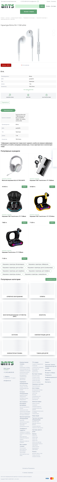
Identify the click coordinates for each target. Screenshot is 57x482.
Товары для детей (42, 353)
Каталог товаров (27, 12)
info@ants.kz (33, 1)
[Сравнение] (55, 160)
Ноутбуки (15, 335)
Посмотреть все (50, 279)
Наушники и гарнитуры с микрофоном (35, 274)
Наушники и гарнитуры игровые (12, 274)
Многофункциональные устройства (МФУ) (14, 315)
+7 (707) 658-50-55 (24, 1)
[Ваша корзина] (55, 151)
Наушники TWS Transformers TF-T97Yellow (42, 216)
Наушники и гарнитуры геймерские (38, 264)
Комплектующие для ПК (42, 335)
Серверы (42, 296)
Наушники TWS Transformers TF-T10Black (14, 216)
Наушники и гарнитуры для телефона (39, 271)
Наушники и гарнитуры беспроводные (13, 264)
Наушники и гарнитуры (6, 178)
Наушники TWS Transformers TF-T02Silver (42, 180)
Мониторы (42, 315)
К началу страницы (28, 472)
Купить (24, 186)
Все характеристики (28, 89)
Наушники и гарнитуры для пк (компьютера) (40, 267)
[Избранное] (55, 156)
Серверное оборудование (15, 296)
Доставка (53, 6)
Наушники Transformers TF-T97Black (12, 252)
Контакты (53, 1)
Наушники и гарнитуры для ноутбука (13, 267)
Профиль (48, 6)
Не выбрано (7, 369)
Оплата (48, 1)
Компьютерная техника (14, 353)
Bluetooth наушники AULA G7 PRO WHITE (13, 180)
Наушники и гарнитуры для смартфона (13, 271)
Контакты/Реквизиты (29, 468)
